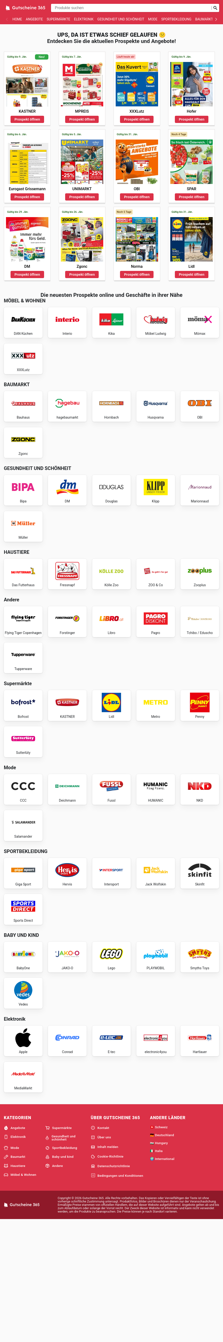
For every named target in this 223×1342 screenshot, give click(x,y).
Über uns (101, 1259)
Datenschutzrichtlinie (110, 1288)
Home (17, 19)
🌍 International (162, 1280)
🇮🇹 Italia (156, 1272)
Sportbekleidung (176, 19)
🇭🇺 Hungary (159, 1264)
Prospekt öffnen (27, 119)
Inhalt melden (104, 1268)
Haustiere (14, 1287)
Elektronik (83, 19)
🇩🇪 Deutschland (162, 1257)
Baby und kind (59, 1278)
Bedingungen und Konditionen (117, 1297)
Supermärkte (58, 19)
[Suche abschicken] (215, 8)
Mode (152, 19)
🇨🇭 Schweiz (159, 1249)
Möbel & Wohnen (20, 1296)
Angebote (34, 19)
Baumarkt (204, 19)
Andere (54, 1287)
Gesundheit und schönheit (120, 19)
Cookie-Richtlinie (107, 1278)
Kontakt (100, 1249)
